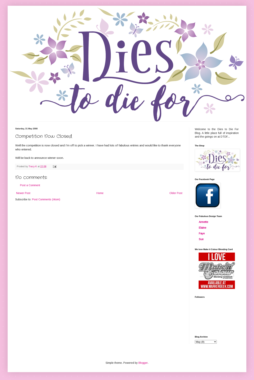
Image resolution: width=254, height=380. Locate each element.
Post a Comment (30, 185)
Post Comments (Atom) (46, 199)
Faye (202, 233)
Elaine (202, 227)
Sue (201, 239)
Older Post (175, 193)
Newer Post (23, 193)
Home (100, 193)
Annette (203, 221)
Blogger (143, 362)
